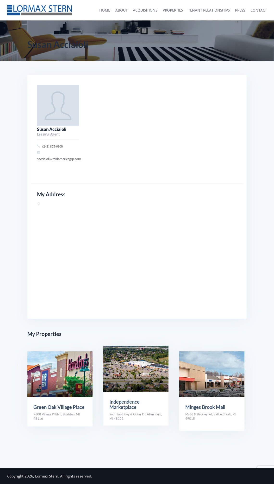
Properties (173, 10)
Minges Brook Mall (205, 407)
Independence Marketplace (124, 404)
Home (104, 10)
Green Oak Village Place (59, 407)
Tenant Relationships (209, 10)
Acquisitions (145, 10)
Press (240, 10)
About (121, 10)
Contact (258, 10)
